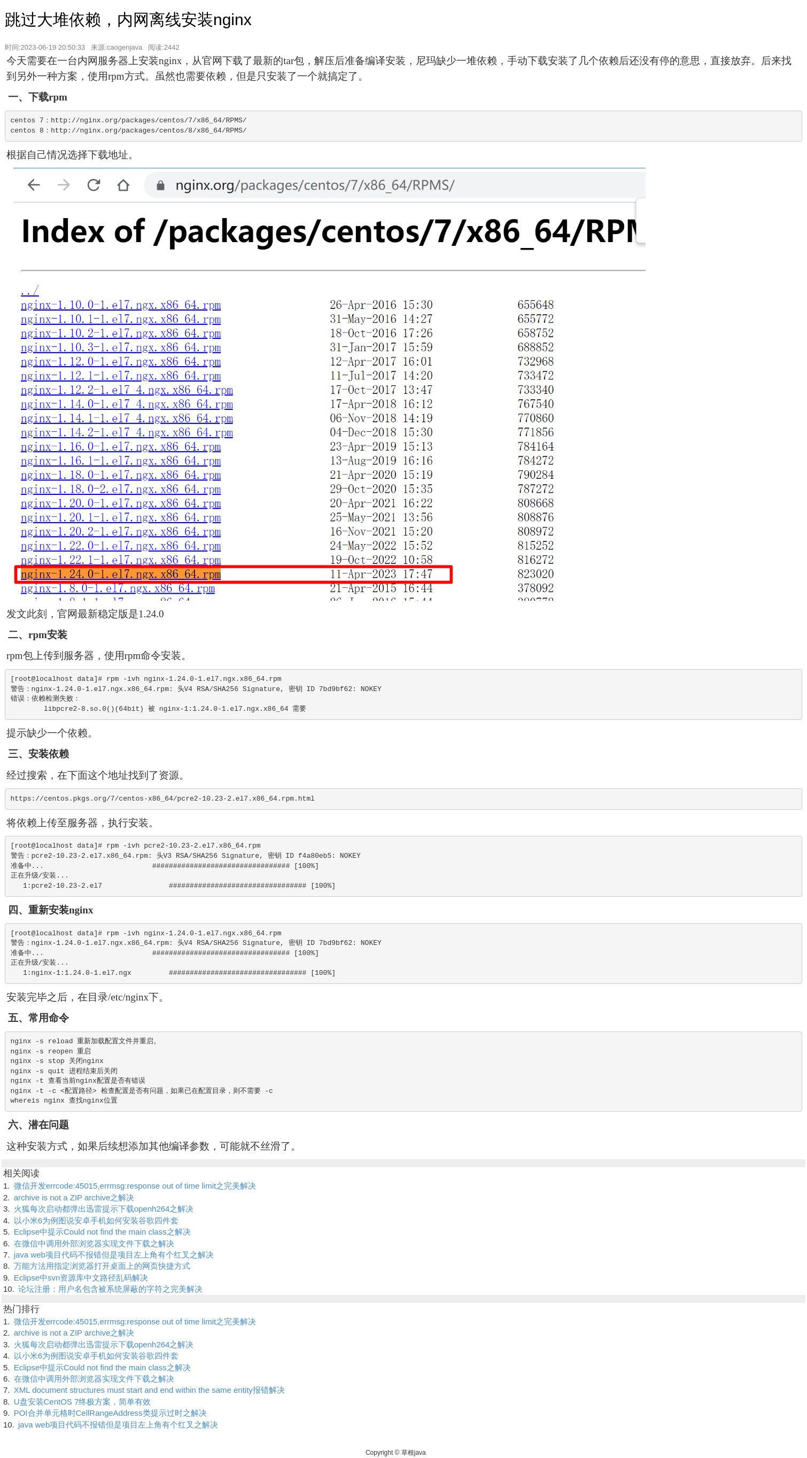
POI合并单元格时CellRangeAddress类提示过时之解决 (110, 1412)
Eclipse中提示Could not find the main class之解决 (102, 1231)
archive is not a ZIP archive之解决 (74, 1197)
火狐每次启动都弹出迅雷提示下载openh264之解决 (104, 1208)
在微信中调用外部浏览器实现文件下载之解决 (94, 1243)
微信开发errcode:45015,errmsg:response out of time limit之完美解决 (135, 1185)
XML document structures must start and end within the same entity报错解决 (149, 1389)
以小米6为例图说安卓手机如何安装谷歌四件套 (96, 1220)
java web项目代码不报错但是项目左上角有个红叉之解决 (114, 1254)
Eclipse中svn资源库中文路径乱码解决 (81, 1277)
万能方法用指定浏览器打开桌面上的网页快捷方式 (102, 1265)
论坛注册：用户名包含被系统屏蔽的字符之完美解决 (110, 1288)
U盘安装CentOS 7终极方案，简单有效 (82, 1401)
